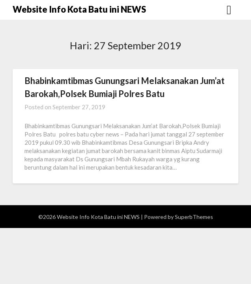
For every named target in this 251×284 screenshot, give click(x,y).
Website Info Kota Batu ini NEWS (79, 9)
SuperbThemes (194, 216)
